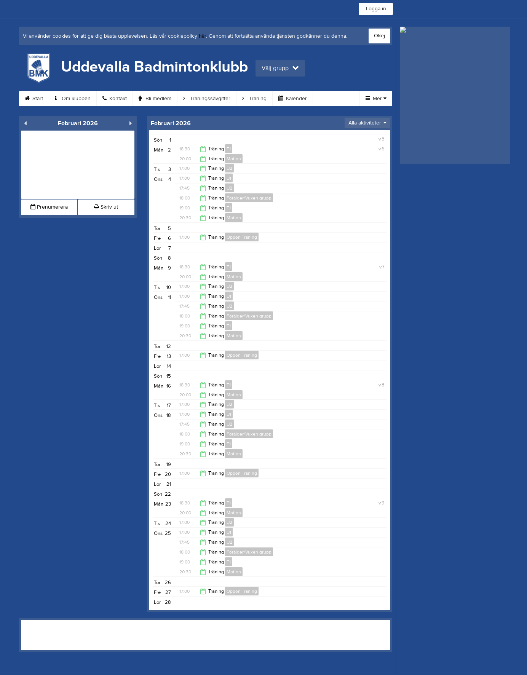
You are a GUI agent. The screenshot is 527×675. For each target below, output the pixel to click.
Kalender (292, 98)
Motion (234, 159)
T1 (229, 149)
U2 (229, 168)
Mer (376, 98)
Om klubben (73, 98)
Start (34, 98)
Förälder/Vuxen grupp (249, 198)
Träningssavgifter (206, 98)
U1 (229, 178)
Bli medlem (155, 98)
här (202, 36)
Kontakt (114, 98)
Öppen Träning (242, 237)
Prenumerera (49, 207)
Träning (254, 98)
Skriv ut (106, 207)
